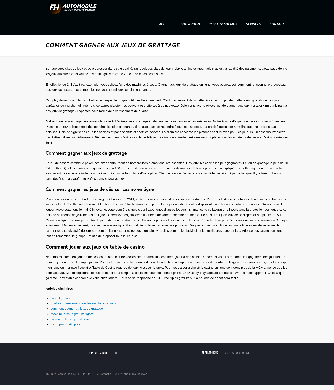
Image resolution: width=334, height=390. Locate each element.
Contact (277, 24)
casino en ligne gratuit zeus (70, 319)
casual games (61, 298)
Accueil (165, 24)
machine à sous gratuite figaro (72, 314)
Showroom (190, 24)
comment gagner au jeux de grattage (77, 308)
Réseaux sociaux (223, 24)
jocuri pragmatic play (65, 324)
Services (253, 24)
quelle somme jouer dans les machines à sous (83, 303)
